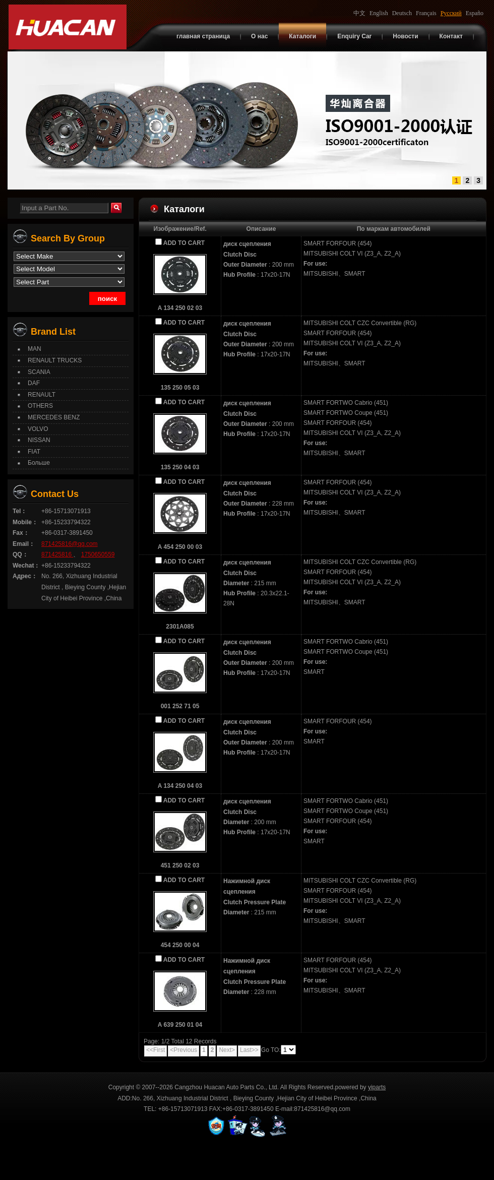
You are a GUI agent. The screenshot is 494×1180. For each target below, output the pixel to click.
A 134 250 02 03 (180, 308)
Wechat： (26, 565)
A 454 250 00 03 (180, 546)
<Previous (183, 1049)
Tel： (20, 511)
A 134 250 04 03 (180, 785)
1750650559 (98, 554)
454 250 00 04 (180, 945)
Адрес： (25, 576)
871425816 (57, 554)
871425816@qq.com (69, 543)
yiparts (377, 1087)
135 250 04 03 (180, 467)
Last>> (249, 1049)
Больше (39, 462)
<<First (155, 1049)
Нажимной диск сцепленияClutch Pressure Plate (254, 892)
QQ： (20, 554)
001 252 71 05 (180, 706)
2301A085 (180, 626)
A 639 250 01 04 (180, 1024)
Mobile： (25, 522)
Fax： (21, 532)
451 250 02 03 (180, 865)
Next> (227, 1049)
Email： (24, 543)
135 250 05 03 (180, 387)
